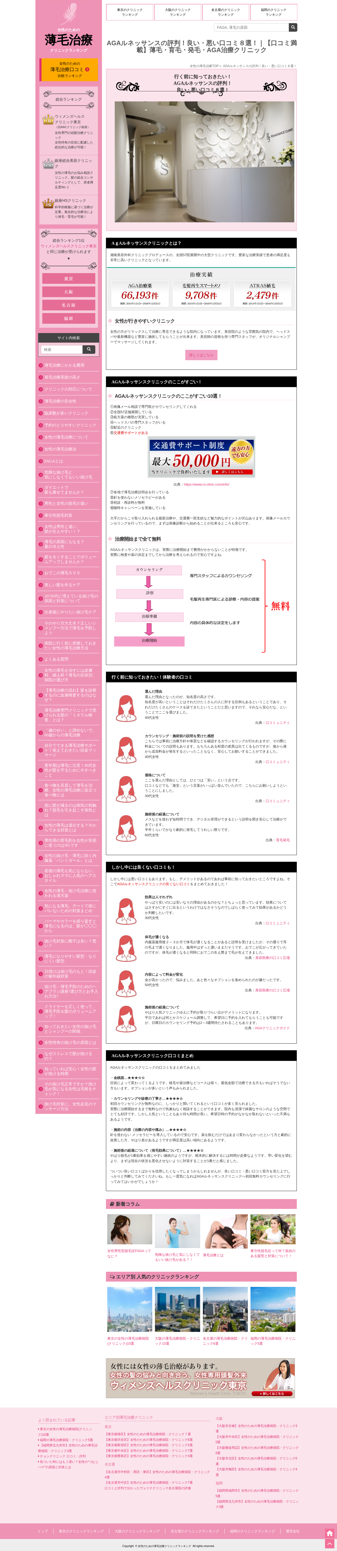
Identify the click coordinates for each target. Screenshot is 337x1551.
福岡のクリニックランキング (273, 12)
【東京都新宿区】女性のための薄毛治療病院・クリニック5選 (149, 1445)
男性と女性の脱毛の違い (66, 503)
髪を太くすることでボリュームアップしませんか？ (70, 559)
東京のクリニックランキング (130, 12)
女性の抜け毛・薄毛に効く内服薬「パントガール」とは (70, 858)
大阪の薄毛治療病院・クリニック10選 (177, 1341)
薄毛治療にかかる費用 (64, 365)
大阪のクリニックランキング (178, 12)
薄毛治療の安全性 (60, 401)
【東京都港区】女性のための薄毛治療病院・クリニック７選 (148, 1434)
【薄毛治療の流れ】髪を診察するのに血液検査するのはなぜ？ (70, 695)
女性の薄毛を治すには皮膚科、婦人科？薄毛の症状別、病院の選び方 (70, 675)
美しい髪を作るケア (62, 585)
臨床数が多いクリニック (66, 413)
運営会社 (293, 1531)
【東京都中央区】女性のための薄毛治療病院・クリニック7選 (149, 1450)
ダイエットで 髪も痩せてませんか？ (64, 489)
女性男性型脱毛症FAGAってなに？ (129, 1253)
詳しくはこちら (201, 355)
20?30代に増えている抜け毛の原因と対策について (71, 598)
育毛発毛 (283, 840)
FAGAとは (53, 461)
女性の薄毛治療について (66, 437)
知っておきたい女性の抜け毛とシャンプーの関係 (70, 1028)
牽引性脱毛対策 (58, 515)
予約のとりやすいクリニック (70, 425)
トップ (43, 1531)
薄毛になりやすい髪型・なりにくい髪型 (70, 958)
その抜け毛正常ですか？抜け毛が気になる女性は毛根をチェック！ (70, 1089)
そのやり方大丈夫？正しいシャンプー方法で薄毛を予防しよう (70, 628)
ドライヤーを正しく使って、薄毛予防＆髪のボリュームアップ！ (70, 1011)
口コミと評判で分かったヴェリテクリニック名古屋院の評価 (148, 1488)
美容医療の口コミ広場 (272, 958)
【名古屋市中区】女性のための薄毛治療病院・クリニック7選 (149, 1482)
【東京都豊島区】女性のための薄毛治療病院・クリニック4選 (149, 1456)
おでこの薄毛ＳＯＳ (62, 573)
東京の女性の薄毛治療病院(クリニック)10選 (128, 1341)
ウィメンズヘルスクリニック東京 (69, 246)
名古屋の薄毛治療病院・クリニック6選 (225, 1341)
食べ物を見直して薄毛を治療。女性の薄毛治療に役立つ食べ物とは (70, 790)
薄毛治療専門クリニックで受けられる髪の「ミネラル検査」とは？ (70, 715)
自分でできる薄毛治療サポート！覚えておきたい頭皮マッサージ (70, 750)
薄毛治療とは (213, 1255)
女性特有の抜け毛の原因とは (70, 1042)
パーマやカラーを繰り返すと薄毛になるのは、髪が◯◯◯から (70, 926)
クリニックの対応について (68, 389)
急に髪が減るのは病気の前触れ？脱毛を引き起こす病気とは (70, 810)
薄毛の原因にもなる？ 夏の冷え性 (64, 544)
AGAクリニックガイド (272, 1028)
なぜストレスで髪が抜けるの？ (68, 1056)
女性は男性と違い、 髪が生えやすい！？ (62, 529)
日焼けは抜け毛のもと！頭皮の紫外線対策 (70, 973)
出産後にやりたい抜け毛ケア (70, 612)
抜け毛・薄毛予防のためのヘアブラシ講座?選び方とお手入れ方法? (71, 991)
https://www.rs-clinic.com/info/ (206, 484)
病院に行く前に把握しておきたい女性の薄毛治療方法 (70, 645)
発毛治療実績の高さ (62, 377)
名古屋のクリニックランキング (225, 12)
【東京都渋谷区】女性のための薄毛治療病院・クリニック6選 (149, 1440)
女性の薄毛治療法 (60, 449)
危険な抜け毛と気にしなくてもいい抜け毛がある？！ (177, 1257)
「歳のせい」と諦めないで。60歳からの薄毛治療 (70, 732)
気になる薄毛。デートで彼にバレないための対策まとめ (70, 908)
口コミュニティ (278, 723)
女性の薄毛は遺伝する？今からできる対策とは (70, 827)
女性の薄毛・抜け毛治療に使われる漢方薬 (70, 893)
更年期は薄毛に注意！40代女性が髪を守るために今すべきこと (70, 770)
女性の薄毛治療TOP (204, 66)
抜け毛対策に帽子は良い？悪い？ (70, 943)
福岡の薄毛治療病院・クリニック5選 (272, 1341)
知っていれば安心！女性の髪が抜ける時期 (70, 1071)
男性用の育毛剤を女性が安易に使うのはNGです (70, 842)
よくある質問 (56, 659)
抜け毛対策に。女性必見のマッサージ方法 (70, 1106)
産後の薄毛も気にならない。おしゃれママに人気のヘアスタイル (70, 876)
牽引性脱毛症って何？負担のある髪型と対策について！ (272, 1253)
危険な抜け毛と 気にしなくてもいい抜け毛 (68, 474)
